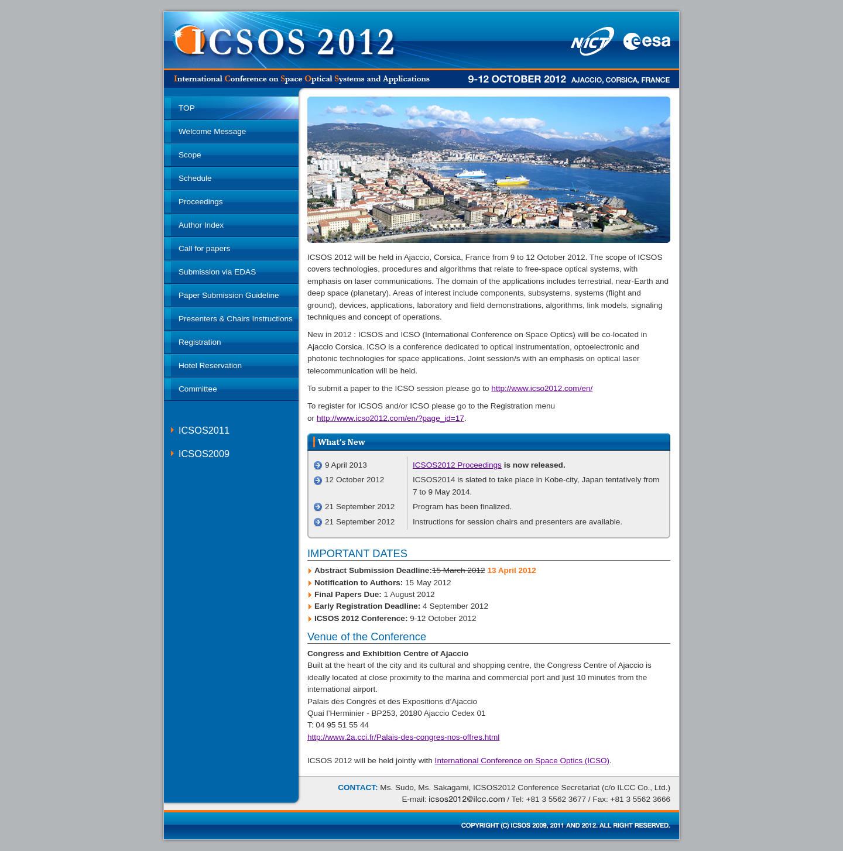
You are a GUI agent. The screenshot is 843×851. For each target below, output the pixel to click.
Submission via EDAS (217, 271)
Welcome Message (212, 131)
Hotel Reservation (210, 365)
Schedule (195, 178)
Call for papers (204, 248)
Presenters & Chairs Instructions (236, 318)
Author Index (201, 225)
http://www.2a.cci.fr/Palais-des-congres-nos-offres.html (403, 737)
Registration (200, 342)
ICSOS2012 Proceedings (457, 465)
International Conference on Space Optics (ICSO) (522, 760)
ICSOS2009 (204, 453)
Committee (198, 389)
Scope (190, 154)
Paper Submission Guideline (229, 295)
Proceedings (201, 201)
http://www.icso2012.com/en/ (541, 388)
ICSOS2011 (204, 430)
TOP (187, 108)
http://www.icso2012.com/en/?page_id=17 (390, 418)
